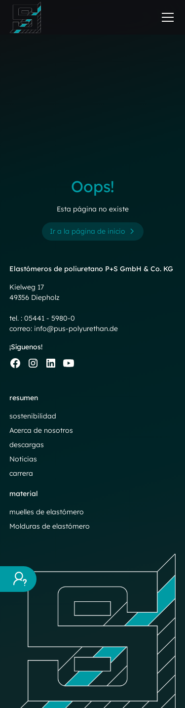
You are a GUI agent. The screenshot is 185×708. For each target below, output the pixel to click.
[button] (166, 17)
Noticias (23, 459)
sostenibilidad (32, 416)
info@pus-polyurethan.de (76, 328)
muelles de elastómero (46, 511)
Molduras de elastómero (49, 526)
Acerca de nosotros (41, 430)
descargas (26, 444)
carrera (21, 473)
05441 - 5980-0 (49, 318)
